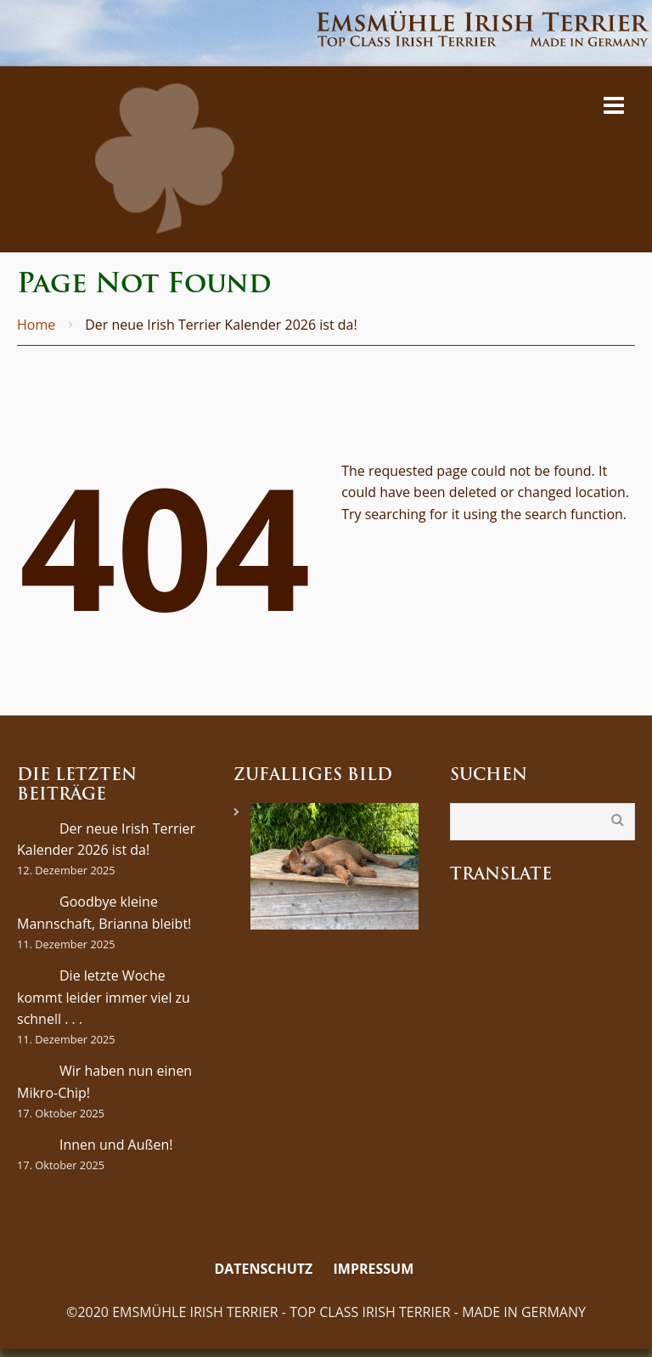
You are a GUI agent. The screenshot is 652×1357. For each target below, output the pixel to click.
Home (36, 324)
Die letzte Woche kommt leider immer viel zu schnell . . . (103, 997)
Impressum (374, 1268)
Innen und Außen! (116, 1144)
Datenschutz (263, 1268)
